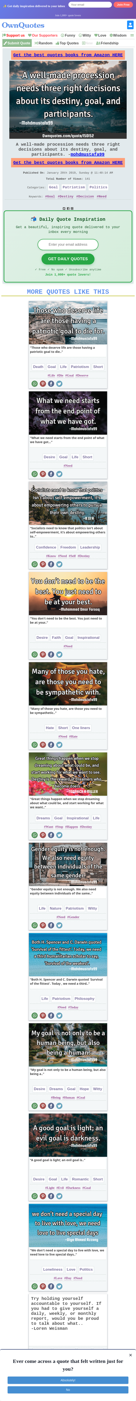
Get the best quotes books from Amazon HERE (68, 56)
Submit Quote (18, 43)
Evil (61, 1203)
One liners (81, 743)
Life (63, 382)
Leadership (90, 562)
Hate (50, 743)
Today (74, 1022)
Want (49, 842)
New (89, 43)
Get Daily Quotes (68, 271)
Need (102, 207)
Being (57, 1112)
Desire (49, 472)
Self (73, 571)
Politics (98, 196)
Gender (74, 932)
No (68, 1389)
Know (52, 571)
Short (98, 382)
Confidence (46, 562)
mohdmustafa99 (87, 159)
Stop (60, 842)
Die (61, 390)
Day (68, 1293)
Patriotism (74, 196)
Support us (15, 35)
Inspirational (89, 653)
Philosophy (85, 1014)
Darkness (73, 1203)
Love (102, 35)
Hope (84, 1104)
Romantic (80, 1194)
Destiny (66, 207)
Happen (72, 842)
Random (45, 43)
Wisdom (120, 35)
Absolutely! (68, 1380)
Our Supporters (45, 35)
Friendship (110, 43)
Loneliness (53, 1285)
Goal (53, 196)
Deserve (82, 390)
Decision (86, 207)
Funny (70, 35)
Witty (87, 35)
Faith (56, 653)
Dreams (43, 833)
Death (38, 382)
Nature (55, 924)
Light (51, 1203)
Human (69, 1112)
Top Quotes (69, 43)
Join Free (123, 4)
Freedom (68, 562)
